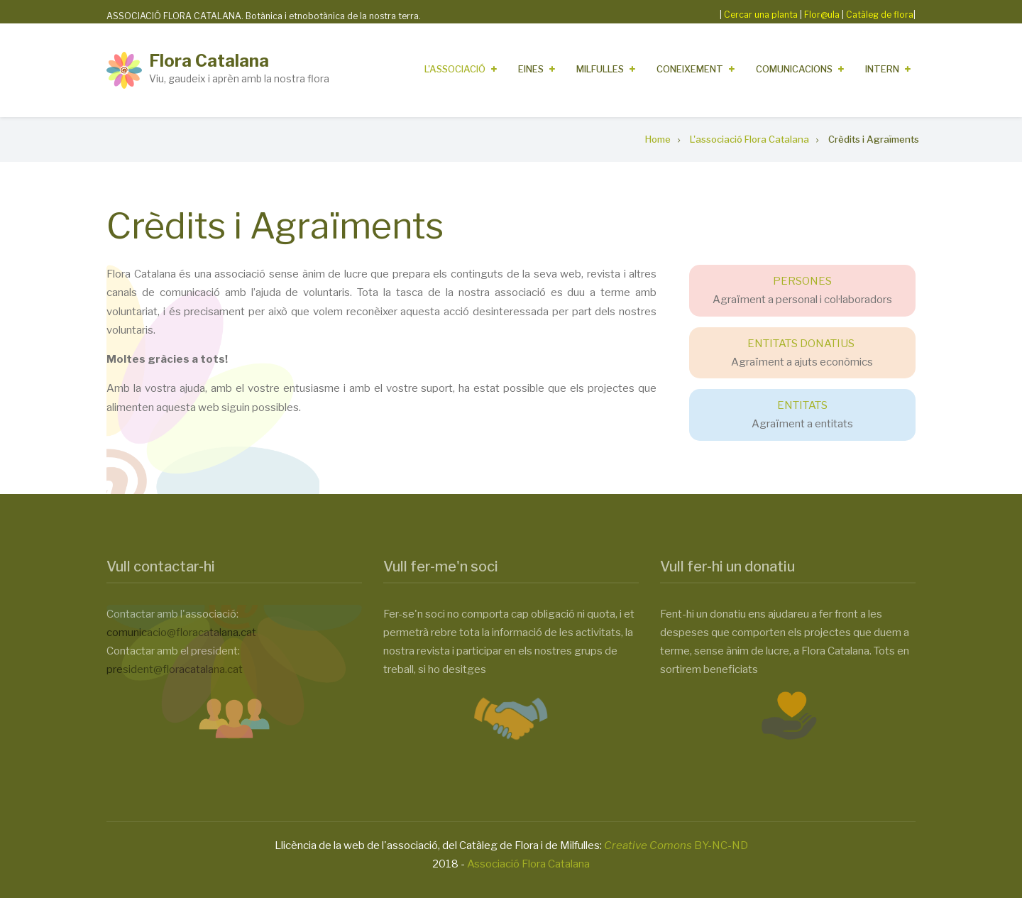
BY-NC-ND (676, 845)
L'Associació (454, 69)
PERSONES (802, 281)
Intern (882, 69)
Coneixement (689, 69)
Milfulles (600, 69)
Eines (531, 69)
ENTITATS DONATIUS (801, 343)
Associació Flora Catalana (528, 864)
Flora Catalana (209, 60)
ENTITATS (802, 405)
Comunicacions (794, 69)
